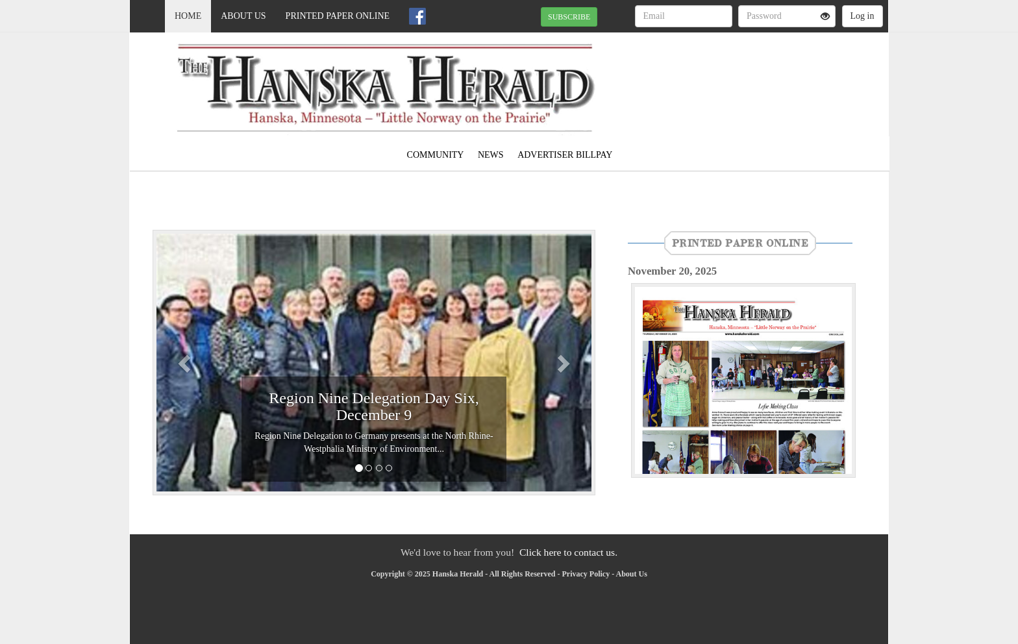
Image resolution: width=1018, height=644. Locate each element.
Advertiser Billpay (564, 155)
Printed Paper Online (338, 16)
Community (435, 155)
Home (188, 16)
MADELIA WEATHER (769, 77)
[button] (186, 362)
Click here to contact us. (568, 552)
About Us (243, 16)
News (491, 155)
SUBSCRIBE (569, 16)
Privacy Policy (586, 573)
